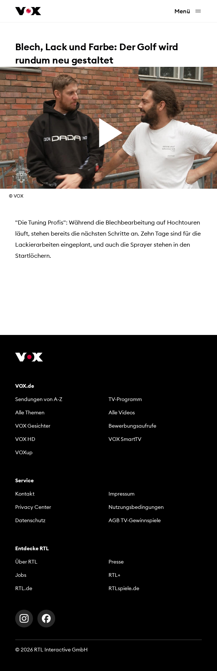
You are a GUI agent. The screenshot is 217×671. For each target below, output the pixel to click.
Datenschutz (30, 520)
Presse (116, 561)
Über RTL (26, 561)
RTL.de (23, 588)
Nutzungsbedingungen (136, 507)
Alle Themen (29, 412)
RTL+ (114, 575)
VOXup (24, 452)
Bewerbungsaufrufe (132, 425)
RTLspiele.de (123, 588)
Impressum (121, 493)
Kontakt (24, 493)
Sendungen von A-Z (38, 399)
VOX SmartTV (124, 439)
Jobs (20, 575)
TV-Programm (125, 399)
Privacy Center (33, 507)
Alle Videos (121, 412)
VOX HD (25, 439)
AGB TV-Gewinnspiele (134, 520)
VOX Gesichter (32, 425)
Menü (188, 11)
